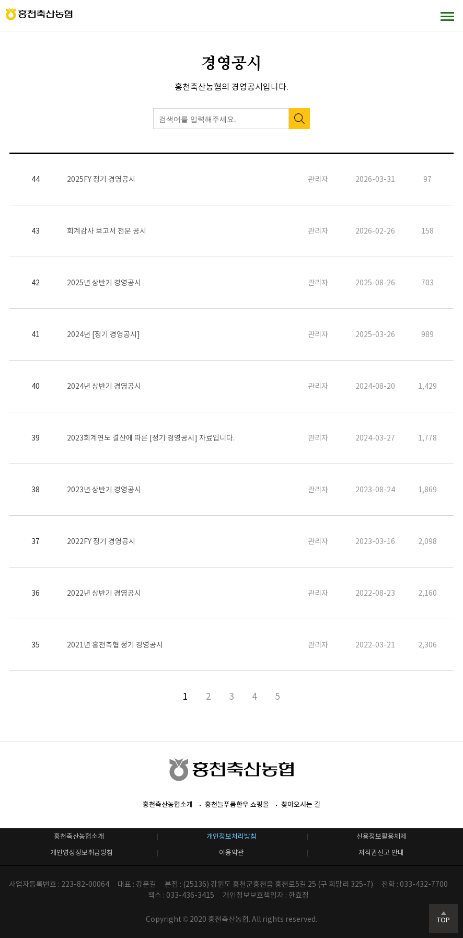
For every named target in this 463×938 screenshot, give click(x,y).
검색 (299, 118)
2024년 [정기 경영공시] (103, 334)
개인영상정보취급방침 (81, 852)
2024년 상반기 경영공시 (104, 386)
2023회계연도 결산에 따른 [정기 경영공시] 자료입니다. (151, 438)
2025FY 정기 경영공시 (101, 179)
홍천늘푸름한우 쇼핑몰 (237, 804)
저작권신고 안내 (381, 852)
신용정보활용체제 (381, 836)
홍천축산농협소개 (168, 804)
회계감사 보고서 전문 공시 (106, 231)
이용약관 (231, 852)
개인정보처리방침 (231, 836)
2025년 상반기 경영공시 (104, 282)
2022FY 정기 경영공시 (101, 541)
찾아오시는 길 (300, 804)
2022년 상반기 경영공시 (104, 593)
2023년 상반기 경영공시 (104, 489)
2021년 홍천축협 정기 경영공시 (115, 645)
